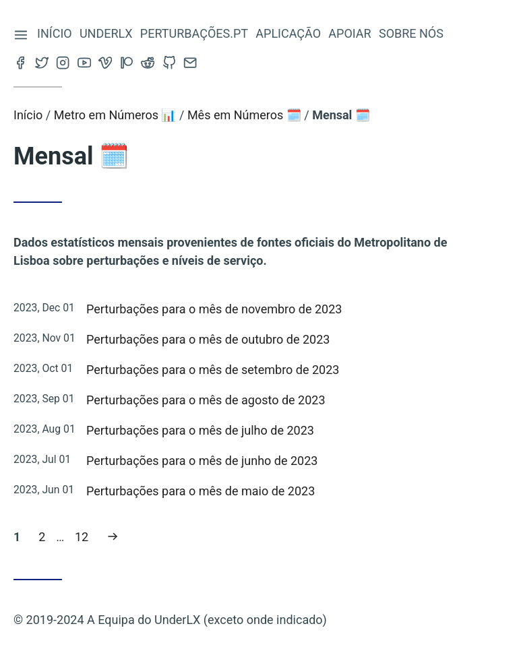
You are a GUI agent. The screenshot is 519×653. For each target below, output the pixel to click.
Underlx (106, 33)
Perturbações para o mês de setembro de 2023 (212, 370)
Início (55, 33)
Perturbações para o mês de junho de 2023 (201, 461)
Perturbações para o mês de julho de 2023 (200, 430)
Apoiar (350, 33)
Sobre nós (411, 33)
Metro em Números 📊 (115, 115)
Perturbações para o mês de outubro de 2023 (208, 339)
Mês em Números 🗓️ (244, 115)
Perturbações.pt (195, 33)
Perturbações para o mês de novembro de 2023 (214, 309)
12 (85, 535)
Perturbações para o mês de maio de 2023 (200, 491)
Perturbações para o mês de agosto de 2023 (206, 400)
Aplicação (289, 33)
